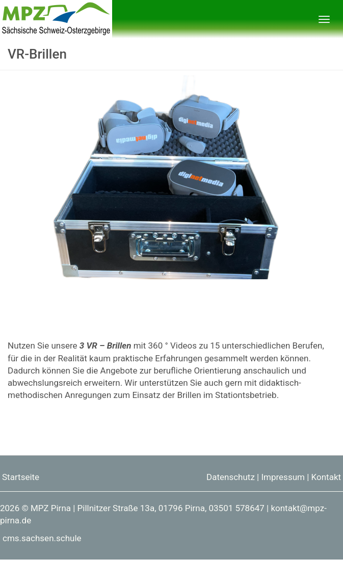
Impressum (283, 477)
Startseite (20, 477)
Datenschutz (230, 477)
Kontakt (326, 477)
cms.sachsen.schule (42, 538)
